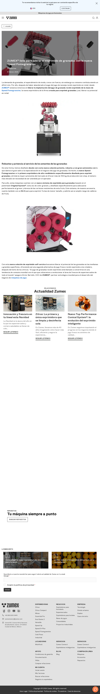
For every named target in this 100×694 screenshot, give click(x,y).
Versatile (38, 622)
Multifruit (38, 644)
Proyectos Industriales (64, 624)
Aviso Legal (23, 691)
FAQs (37, 660)
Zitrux (37, 607)
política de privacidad (25, 585)
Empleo (80, 613)
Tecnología (81, 607)
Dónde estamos (83, 610)
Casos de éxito (82, 616)
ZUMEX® (5, 87)
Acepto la (21, 585)
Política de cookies (50, 691)
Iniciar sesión (40, 670)
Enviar (7, 590)
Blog (58, 654)
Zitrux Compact (41, 610)
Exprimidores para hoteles (65, 615)
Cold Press (39, 634)
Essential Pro (40, 616)
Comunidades (61, 621)
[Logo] (11, 18)
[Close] (96, 3)
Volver (7, 26)
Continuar (65, 8)
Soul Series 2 (40, 619)
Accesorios (81, 657)
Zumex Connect (62, 644)
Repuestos (81, 660)
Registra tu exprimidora (43, 679)
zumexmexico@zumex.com (13, 619)
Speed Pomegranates (11, 90)
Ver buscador (93, 18)
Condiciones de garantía (44, 654)
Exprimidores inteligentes (65, 647)
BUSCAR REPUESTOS (17, 519)
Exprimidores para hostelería (62, 608)
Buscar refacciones (42, 676)
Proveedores (62, 691)
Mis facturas (40, 673)
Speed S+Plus (40, 628)
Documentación (41, 657)
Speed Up (38, 625)
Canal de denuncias (74, 691)
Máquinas (80, 654)
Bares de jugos (61, 618)
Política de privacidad (35, 691)
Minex (37, 613)
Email (7, 576)
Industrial (38, 637)
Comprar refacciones (42, 663)
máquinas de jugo (19, 277)
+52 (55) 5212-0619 (11, 615)
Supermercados (61, 612)
